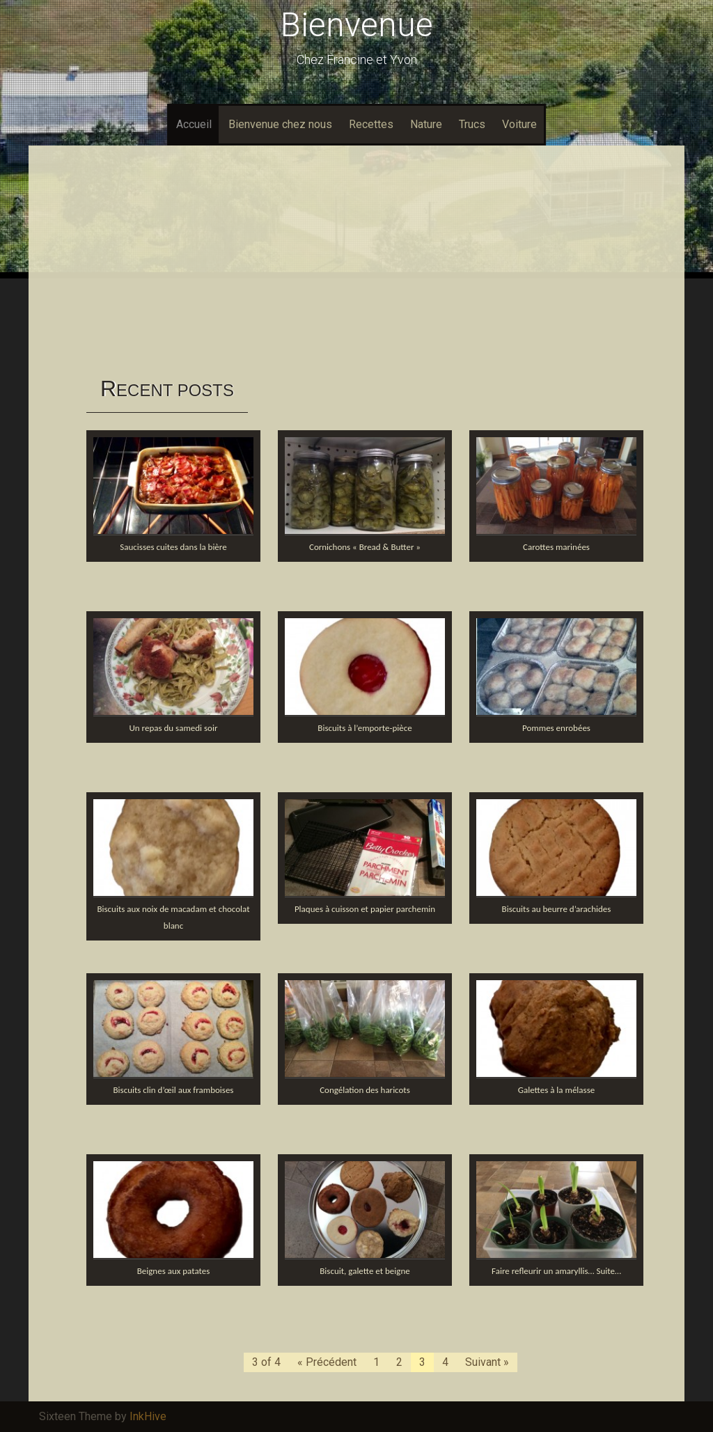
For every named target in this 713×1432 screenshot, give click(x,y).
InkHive (148, 1416)
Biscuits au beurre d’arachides (556, 909)
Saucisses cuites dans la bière (173, 547)
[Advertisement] (356, 260)
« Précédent (326, 1362)
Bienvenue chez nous (280, 124)
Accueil (194, 124)
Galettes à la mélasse (556, 1090)
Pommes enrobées (556, 728)
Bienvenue (357, 25)
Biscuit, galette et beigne (364, 1271)
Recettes (371, 124)
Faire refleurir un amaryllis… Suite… (556, 1271)
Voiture (519, 124)
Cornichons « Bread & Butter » (365, 547)
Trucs (472, 124)
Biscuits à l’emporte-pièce (365, 728)
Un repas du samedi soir (174, 728)
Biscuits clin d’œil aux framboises (173, 1090)
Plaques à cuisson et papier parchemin (365, 909)
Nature (426, 124)
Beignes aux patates (173, 1271)
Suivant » (487, 1362)
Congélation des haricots (365, 1090)
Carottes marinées (556, 547)
